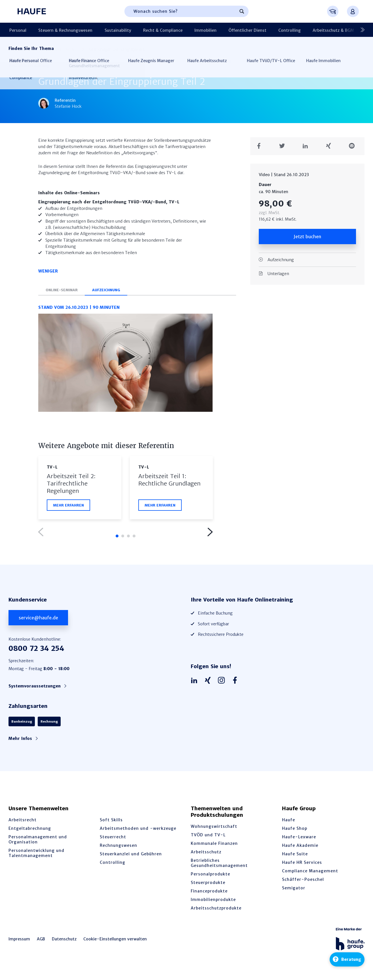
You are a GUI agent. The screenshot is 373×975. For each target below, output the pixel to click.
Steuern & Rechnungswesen (61, 29)
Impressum (19, 941)
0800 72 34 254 (36, 650)
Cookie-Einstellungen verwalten (115, 941)
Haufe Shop (294, 830)
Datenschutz (64, 941)
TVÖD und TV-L (208, 836)
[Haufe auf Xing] (209, 682)
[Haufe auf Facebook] (236, 682)
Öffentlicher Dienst (229, 29)
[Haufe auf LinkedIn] (195, 682)
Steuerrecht (113, 838)
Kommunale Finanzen (214, 845)
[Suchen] (242, 11)
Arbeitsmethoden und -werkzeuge (138, 830)
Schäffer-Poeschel (303, 881)
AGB (41, 941)
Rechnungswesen (118, 847)
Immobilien (191, 29)
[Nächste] (360, 30)
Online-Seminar (63, 292)
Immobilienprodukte (213, 901)
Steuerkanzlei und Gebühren (131, 855)
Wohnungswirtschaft (214, 828)
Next (209, 534)
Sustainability (110, 29)
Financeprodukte (209, 893)
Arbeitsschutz (206, 853)
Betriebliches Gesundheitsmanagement (219, 865)
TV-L (52, 468)
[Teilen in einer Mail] (354, 146)
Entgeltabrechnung (30, 830)
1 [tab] (117, 538)
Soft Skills (111, 821)
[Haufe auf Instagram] (223, 682)
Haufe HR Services (302, 864)
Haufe (288, 821)
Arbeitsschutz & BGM (308, 29)
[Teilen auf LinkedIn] (307, 146)
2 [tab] (122, 538)
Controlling (268, 29)
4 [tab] (134, 538)
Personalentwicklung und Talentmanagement (36, 855)
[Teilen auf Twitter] (284, 146)
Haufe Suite (295, 855)
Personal (17, 29)
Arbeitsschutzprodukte (216, 910)
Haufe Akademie (300, 847)
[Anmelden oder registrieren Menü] (353, 11)
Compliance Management (310, 872)
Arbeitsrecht (23, 821)
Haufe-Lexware (299, 838)
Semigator (293, 889)
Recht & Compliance (151, 29)
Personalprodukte (210, 876)
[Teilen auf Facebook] (261, 146)
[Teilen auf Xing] (331, 146)
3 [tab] (128, 538)
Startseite (18, 49)
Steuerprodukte (208, 884)
